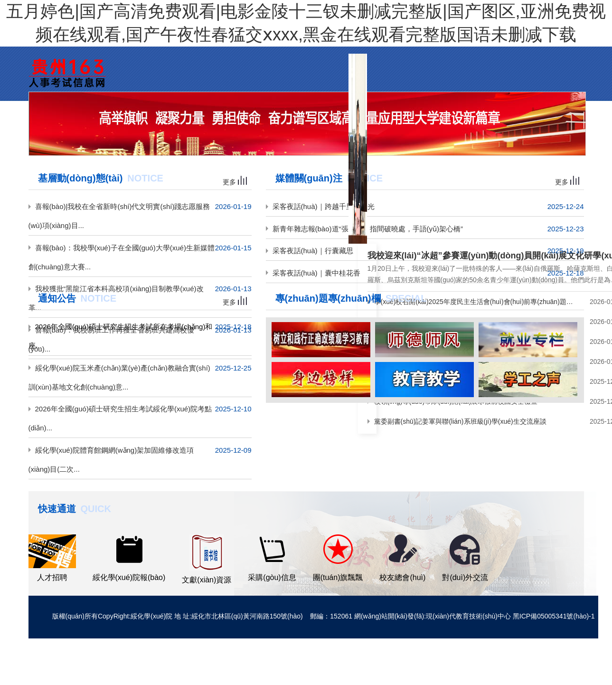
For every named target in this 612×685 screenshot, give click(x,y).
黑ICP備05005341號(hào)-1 (554, 616)
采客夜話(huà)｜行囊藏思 (313, 251)
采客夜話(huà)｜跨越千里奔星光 (324, 206)
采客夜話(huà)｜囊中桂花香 (316, 273)
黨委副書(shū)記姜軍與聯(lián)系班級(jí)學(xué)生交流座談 (460, 421)
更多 (235, 182)
